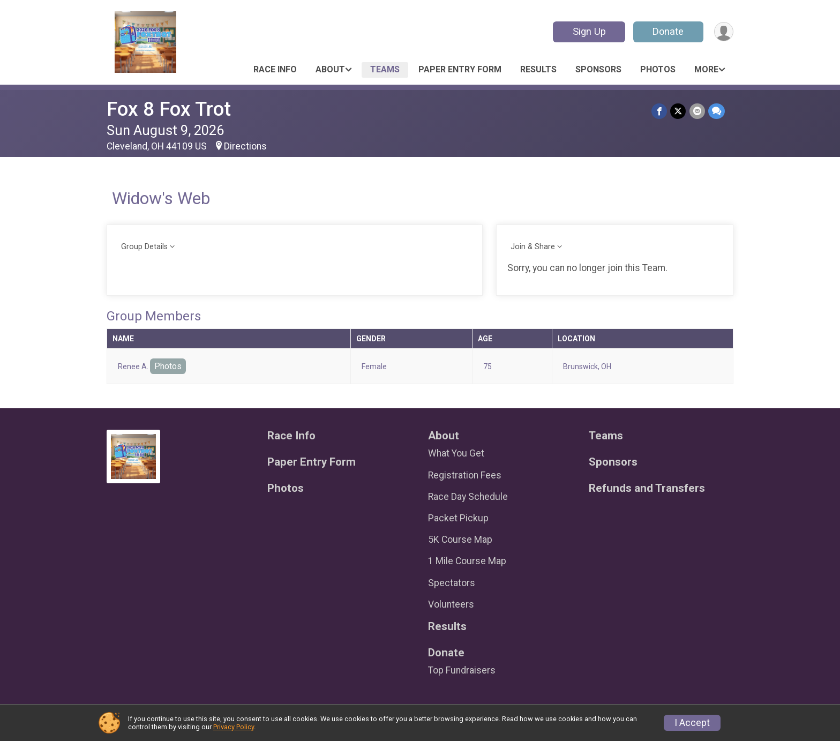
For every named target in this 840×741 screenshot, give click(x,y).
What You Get (456, 453)
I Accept (692, 722)
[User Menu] (723, 32)
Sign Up (588, 31)
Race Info (275, 69)
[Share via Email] (697, 111)
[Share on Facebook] (660, 111)
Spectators (451, 583)
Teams (385, 69)
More (706, 69)
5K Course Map (460, 539)
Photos (658, 69)
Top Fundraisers (462, 670)
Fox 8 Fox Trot (169, 109)
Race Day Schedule (468, 496)
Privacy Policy (233, 727)
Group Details (144, 246)
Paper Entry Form (459, 69)
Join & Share (533, 246)
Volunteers (451, 604)
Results (538, 69)
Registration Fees (464, 475)
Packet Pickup (458, 518)
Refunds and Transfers (647, 488)
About (330, 69)
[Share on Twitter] (678, 111)
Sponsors (598, 69)
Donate (668, 31)
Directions (245, 146)
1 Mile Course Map (467, 561)
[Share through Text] (716, 111)
